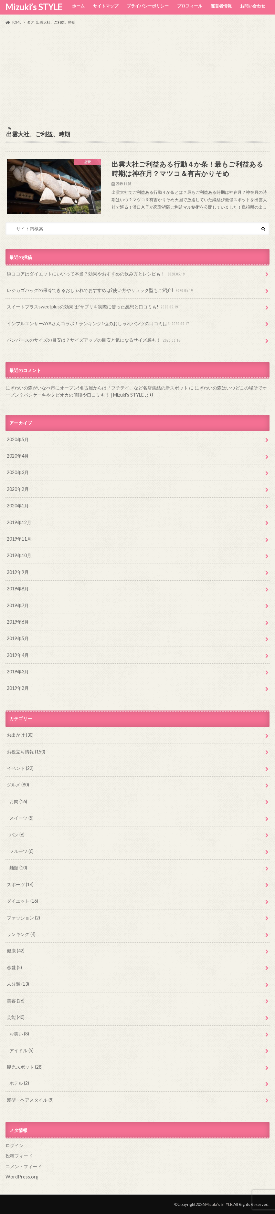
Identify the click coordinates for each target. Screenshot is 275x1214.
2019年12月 (19, 522)
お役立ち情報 (26, 751)
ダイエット (22, 901)
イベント (20, 768)
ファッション (23, 917)
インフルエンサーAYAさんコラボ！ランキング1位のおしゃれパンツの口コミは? (98, 324)
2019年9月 (18, 572)
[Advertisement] (137, 75)
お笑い (19, 1033)
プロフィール (189, 5)
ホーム (78, 5)
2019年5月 (18, 638)
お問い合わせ (252, 5)
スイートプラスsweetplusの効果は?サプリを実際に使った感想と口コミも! (93, 307)
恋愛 (14, 967)
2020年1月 (18, 505)
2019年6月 (18, 622)
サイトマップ (105, 5)
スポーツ (20, 884)
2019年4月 (18, 655)
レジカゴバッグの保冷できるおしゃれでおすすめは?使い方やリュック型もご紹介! (100, 290)
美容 (16, 1000)
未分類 (18, 984)
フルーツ (21, 851)
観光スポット (25, 1067)
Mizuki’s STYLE (33, 7)
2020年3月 (18, 472)
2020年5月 (18, 439)
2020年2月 (18, 489)
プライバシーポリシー (148, 5)
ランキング (21, 934)
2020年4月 (18, 456)
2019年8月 (18, 588)
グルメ (18, 784)
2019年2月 (18, 688)
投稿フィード (19, 1155)
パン (17, 834)
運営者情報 (221, 5)
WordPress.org (21, 1176)
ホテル (19, 1083)
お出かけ (20, 735)
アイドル (21, 1050)
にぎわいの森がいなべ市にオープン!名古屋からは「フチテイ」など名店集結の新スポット (96, 387)
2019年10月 (19, 555)
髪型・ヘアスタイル (30, 1100)
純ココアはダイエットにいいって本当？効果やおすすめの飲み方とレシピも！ (96, 274)
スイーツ (21, 818)
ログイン (14, 1145)
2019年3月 (18, 671)
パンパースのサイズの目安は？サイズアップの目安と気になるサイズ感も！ (94, 340)
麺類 (18, 867)
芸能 (16, 1017)
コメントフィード (23, 1166)
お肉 (18, 801)
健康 (16, 950)
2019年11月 (19, 539)
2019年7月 (18, 605)
